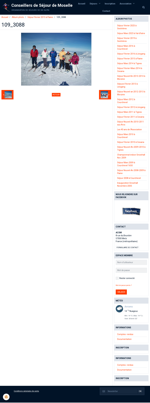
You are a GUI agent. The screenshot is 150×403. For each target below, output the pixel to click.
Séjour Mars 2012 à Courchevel (126, 101)
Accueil (81, 3)
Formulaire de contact (127, 248)
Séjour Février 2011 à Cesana (130, 117)
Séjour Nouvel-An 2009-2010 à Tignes (131, 149)
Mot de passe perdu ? (124, 286)
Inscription (110, 3)
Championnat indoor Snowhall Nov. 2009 (131, 156)
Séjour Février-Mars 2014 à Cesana (129, 70)
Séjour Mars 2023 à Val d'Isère (131, 34)
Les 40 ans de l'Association (129, 130)
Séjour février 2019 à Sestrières (127, 40)
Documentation (124, 339)
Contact (106, 11)
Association (126, 3)
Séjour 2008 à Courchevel (129, 178)
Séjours (94, 3)
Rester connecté (125, 278)
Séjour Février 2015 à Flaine (40, 17)
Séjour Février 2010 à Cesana (130, 142)
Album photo (18, 17)
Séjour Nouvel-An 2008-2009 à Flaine (131, 172)
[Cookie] (6, 397)
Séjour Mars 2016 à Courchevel (126, 48)
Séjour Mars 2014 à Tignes (129, 64)
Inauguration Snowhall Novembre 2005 (127, 184)
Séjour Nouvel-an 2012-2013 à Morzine (131, 93)
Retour (56, 95)
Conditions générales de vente (26, 391)
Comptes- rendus (125, 335)
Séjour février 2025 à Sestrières (127, 27)
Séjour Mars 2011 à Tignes (129, 112)
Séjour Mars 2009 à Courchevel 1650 (126, 164)
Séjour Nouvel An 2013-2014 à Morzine (131, 78)
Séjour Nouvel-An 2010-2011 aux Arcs (130, 123)
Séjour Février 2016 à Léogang (131, 54)
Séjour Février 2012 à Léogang (131, 107)
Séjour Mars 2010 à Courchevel (126, 136)
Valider (121, 292)
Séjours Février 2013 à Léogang (127, 85)
